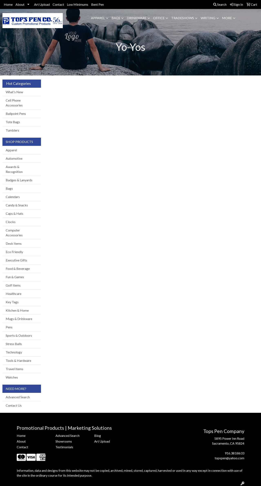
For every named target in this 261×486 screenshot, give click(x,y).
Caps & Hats (14, 213)
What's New (14, 92)
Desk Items (14, 243)
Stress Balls (14, 344)
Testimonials (64, 447)
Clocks (10, 222)
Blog (97, 435)
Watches (12, 377)
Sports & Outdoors (19, 335)
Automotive (14, 158)
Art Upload (42, 4)
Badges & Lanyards (19, 180)
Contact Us (14, 405)
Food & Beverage (18, 268)
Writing (208, 18)
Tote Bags (13, 122)
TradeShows (182, 18)
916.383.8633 (234, 453)
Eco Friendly (14, 252)
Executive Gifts (16, 260)
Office (159, 18)
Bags (116, 18)
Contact (58, 4)
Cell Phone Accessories (14, 102)
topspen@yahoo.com (229, 458)
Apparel (98, 18)
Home (8, 4)
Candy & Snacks (17, 205)
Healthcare (13, 294)
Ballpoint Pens (16, 113)
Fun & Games (15, 277)
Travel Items (14, 369)
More (227, 18)
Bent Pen (97, 4)
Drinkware (136, 18)
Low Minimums (77, 4)
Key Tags (12, 302)
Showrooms (63, 441)
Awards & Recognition (14, 169)
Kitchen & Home (17, 310)
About (19, 4)
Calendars (13, 197)
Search (220, 4)
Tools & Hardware (18, 360)
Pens (9, 327)
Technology (14, 352)
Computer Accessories (14, 232)
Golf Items (13, 285)
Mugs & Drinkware (19, 319)
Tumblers (12, 130)
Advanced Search (18, 397)
